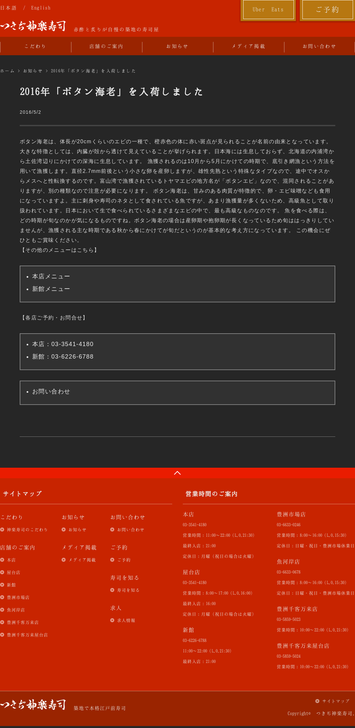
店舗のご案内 (106, 46)
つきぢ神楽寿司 (33, 26)
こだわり (35, 46)
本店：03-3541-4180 (63, 344)
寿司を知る (128, 590)
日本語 (8, 7)
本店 (11, 559)
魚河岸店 (16, 609)
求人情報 (126, 620)
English (41, 7)
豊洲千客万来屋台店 (27, 634)
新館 (11, 584)
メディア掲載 (248, 46)
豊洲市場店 (18, 597)
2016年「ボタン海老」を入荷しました (94, 70)
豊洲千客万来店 (23, 622)
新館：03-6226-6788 (63, 356)
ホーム (7, 70)
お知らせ (177, 46)
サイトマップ (336, 701)
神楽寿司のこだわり (27, 529)
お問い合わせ (319, 46)
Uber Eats (268, 9)
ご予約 (327, 9)
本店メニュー (51, 276)
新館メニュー (51, 289)
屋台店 (14, 572)
